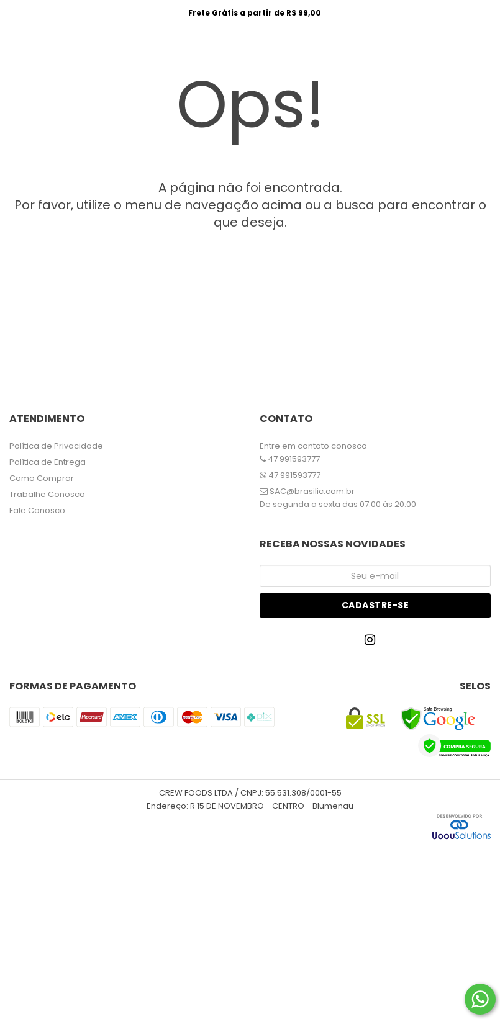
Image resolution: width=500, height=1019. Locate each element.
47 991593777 (290, 459)
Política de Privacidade (56, 446)
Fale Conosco (37, 510)
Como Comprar (41, 478)
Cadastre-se (375, 605)
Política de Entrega (47, 462)
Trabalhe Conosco (47, 494)
